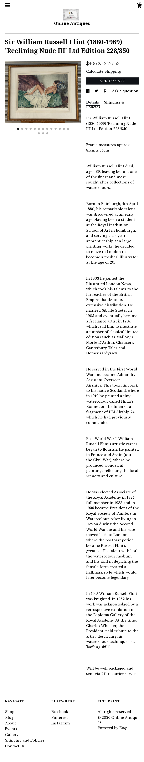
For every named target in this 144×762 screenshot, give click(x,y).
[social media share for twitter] (97, 91)
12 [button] (64, 129)
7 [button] (43, 129)
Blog (9, 717)
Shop (9, 712)
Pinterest (59, 717)
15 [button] (43, 133)
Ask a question (125, 91)
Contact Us (15, 746)
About (10, 723)
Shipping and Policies (24, 740)
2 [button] (22, 129)
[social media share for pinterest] (105, 91)
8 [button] (47, 129)
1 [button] (18, 129)
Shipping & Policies (105, 104)
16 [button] (47, 133)
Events (11, 729)
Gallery (12, 735)
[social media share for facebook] (88, 91)
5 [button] (35, 129)
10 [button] (56, 129)
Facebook (59, 712)
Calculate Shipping (103, 71)
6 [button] (39, 129)
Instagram (60, 723)
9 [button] (51, 129)
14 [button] (39, 133)
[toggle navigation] (7, 5)
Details (93, 102)
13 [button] (68, 129)
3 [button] (26, 129)
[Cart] (139, 6)
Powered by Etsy (112, 728)
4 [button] (31, 129)
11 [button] (60, 129)
